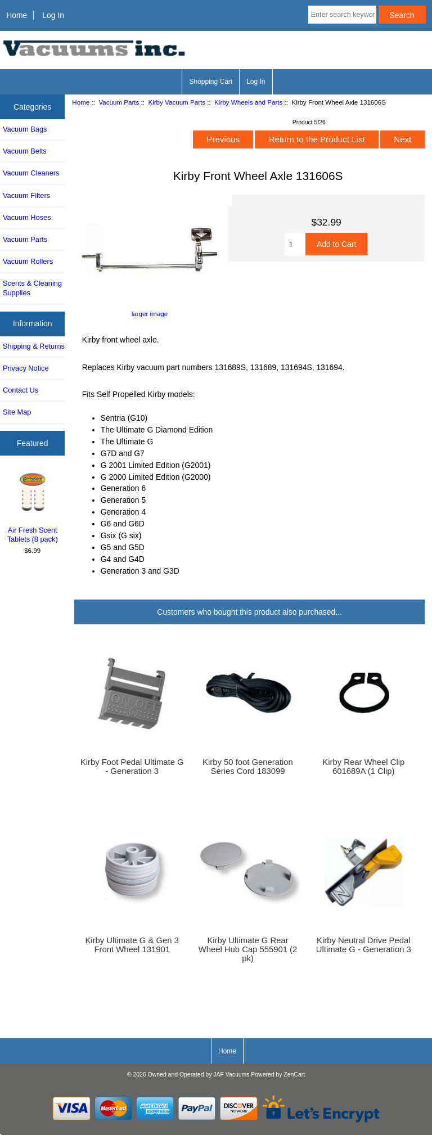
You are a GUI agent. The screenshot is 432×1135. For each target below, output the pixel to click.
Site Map (17, 412)
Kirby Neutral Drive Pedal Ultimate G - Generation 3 (363, 945)
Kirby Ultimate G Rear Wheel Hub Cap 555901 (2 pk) (248, 949)
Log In (53, 15)
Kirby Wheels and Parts (248, 102)
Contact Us (20, 390)
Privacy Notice (25, 368)
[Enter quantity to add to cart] (295, 244)
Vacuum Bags (25, 129)
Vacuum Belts (25, 151)
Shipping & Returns (34, 346)
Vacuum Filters (26, 195)
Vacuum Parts (118, 102)
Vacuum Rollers (28, 261)
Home (16, 15)
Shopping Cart (210, 81)
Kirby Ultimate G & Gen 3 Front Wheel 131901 (131, 945)
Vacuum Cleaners (31, 173)
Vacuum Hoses (27, 217)
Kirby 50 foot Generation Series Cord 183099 (247, 767)
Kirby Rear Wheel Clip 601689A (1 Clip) (363, 767)
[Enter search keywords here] (342, 15)
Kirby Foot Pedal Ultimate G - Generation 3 (132, 767)
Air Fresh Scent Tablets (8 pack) (32, 507)
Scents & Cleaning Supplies (32, 287)
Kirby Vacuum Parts (176, 102)
